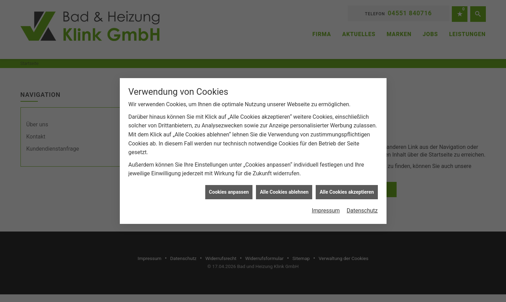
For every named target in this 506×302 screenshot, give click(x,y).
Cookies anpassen (229, 191)
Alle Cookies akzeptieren (347, 191)
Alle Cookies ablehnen (284, 191)
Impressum (326, 210)
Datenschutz (362, 210)
